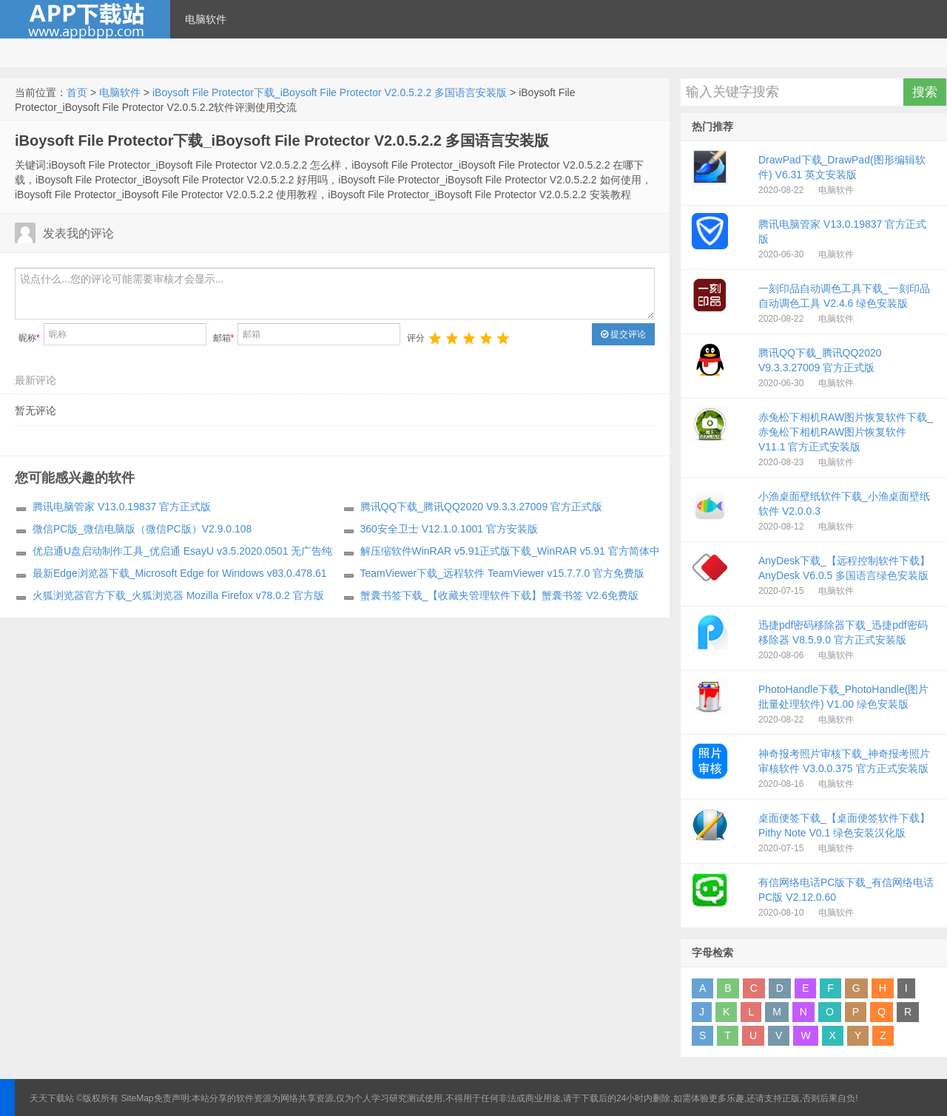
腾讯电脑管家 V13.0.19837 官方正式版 (122, 507)
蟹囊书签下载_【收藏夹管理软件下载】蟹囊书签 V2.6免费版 (499, 595)
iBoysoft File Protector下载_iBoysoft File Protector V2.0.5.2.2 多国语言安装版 (329, 92)
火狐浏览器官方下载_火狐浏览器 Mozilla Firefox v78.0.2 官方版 (178, 595)
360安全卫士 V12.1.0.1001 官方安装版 (449, 529)
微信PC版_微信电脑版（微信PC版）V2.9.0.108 (142, 529)
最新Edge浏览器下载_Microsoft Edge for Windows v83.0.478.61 (180, 573)
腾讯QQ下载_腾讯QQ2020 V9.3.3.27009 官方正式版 (481, 507)
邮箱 (224, 338)
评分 (416, 338)
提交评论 (623, 334)
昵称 (29, 338)
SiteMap (137, 1098)
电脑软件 (205, 19)
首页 (77, 92)
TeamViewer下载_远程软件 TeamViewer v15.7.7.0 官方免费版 (502, 573)
